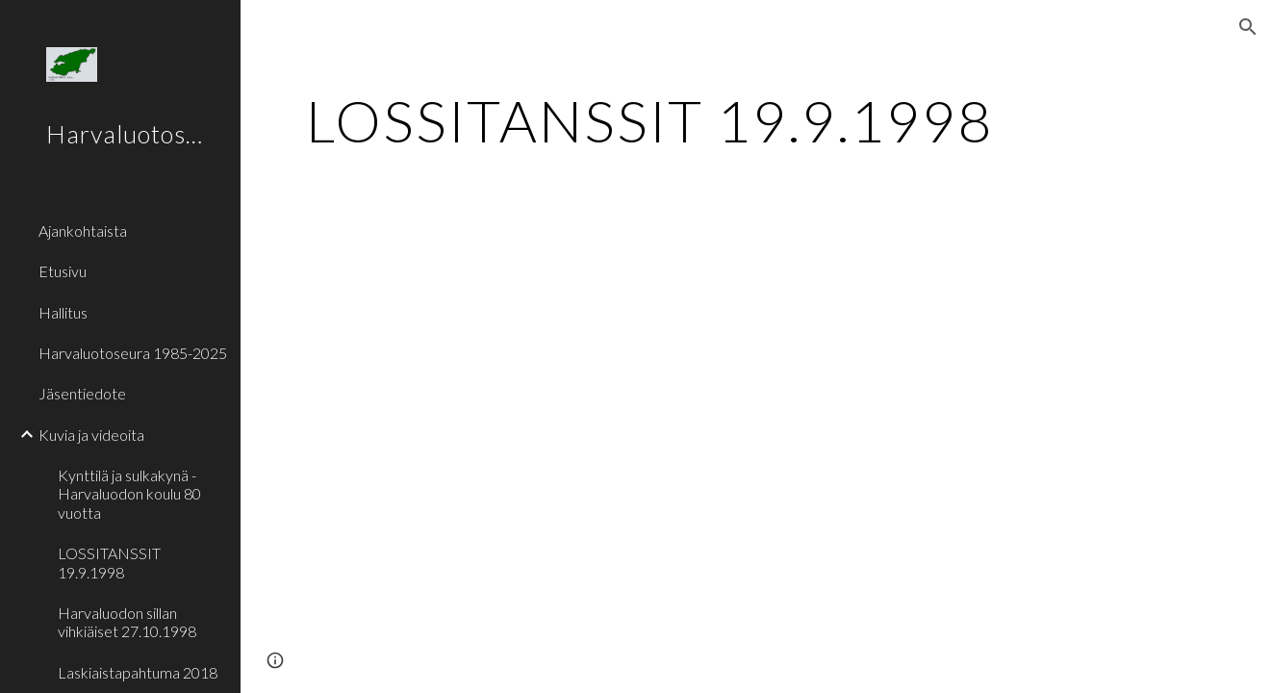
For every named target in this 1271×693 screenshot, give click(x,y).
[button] (1248, 27)
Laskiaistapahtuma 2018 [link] (137, 672)
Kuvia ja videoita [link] (91, 434)
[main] (755, 120)
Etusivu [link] (62, 271)
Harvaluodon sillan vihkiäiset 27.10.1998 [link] (127, 621)
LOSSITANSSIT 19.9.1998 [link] (109, 562)
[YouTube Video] (560, 378)
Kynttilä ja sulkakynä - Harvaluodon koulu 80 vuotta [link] (129, 494)
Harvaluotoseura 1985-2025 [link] (132, 353)
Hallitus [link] (63, 312)
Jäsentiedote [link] (82, 393)
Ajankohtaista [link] (82, 230)
